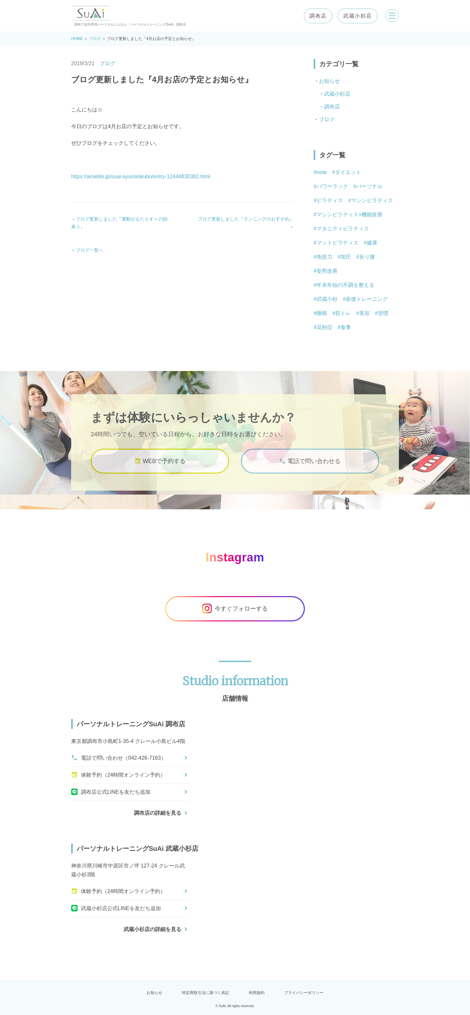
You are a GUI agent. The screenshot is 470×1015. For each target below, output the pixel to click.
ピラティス (330, 200)
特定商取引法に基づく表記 (205, 992)
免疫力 (324, 257)
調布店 (315, 16)
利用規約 (256, 992)
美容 (364, 313)
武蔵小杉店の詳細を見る (152, 929)
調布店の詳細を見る (157, 813)
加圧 (346, 257)
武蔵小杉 (327, 299)
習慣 (383, 313)
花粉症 (324, 327)
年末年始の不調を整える (345, 285)
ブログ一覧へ (89, 250)
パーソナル (369, 186)
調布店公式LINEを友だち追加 (110, 792)
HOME (77, 38)
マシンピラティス (372, 200)
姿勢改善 (327, 271)
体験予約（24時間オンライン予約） (118, 774)
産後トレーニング (367, 299)
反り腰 (367, 257)
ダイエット (348, 172)
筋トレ (343, 313)
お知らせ (329, 81)
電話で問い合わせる (310, 465)
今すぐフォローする (235, 609)
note (322, 172)
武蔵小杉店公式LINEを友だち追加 (116, 908)
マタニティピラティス (343, 228)
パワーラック (332, 186)
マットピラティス (338, 242)
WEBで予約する (160, 465)
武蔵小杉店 (355, 16)
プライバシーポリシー (303, 992)
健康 (372, 242)
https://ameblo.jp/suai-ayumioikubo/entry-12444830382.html (140, 176)
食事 (346, 327)
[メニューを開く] (391, 16)
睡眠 (322, 313)
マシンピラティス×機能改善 (349, 214)
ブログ (95, 38)
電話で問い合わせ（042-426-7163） (118, 757)
